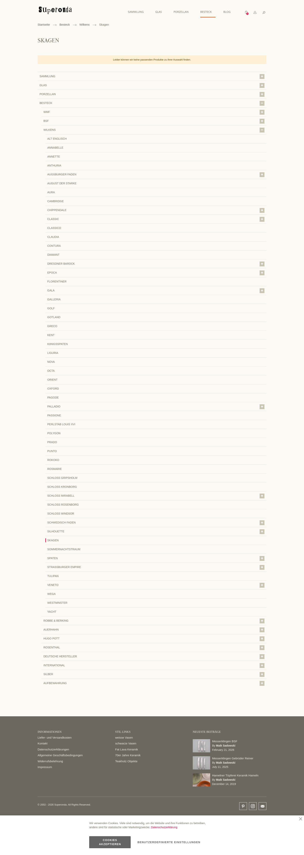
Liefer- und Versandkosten (55, 737)
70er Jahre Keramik (128, 755)
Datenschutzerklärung (164, 827)
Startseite (44, 24)
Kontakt (43, 743)
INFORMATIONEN (49, 731)
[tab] (255, 12)
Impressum (45, 767)
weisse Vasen (124, 737)
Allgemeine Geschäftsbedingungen (60, 755)
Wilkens (84, 24)
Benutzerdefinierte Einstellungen (168, 842)
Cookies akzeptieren (110, 842)
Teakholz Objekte (126, 761)
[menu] (181, 12)
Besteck (65, 24)
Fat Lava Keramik (126, 749)
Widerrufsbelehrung (50, 761)
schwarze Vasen (125, 743)
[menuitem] (138, 12)
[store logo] (55, 12)
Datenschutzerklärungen (53, 749)
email (262, 806)
